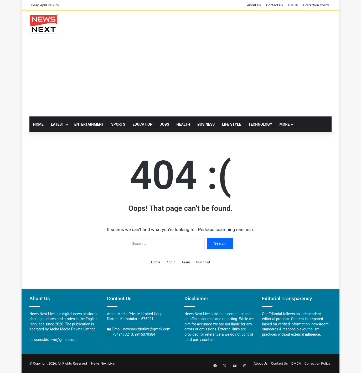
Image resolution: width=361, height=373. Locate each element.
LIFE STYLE (231, 124)
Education (142, 124)
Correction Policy (316, 5)
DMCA (293, 5)
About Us (254, 5)
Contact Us (274, 5)
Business (206, 124)
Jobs (164, 124)
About (171, 262)
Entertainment (89, 124)
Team (186, 262)
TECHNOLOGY (260, 124)
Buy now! (203, 262)
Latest (57, 124)
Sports (118, 124)
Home (38, 124)
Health (183, 124)
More (285, 124)
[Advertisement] (180, 77)
